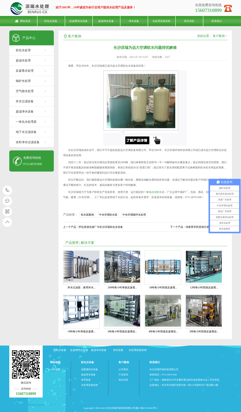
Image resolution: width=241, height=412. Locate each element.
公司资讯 (123, 369)
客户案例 (74, 36)
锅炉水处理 (23, 80)
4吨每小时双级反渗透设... (163, 331)
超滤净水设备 (106, 21)
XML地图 (55, 369)
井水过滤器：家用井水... (82, 287)
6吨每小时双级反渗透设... (122, 331)
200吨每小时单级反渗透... (122, 287)
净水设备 (134, 21)
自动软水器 (157, 192)
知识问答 (123, 379)
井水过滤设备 (25, 101)
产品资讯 (123, 374)
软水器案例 (87, 214)
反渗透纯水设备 (78, 21)
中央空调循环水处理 (134, 214)
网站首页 (25, 21)
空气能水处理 (25, 91)
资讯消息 (189, 21)
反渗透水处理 (25, 70)
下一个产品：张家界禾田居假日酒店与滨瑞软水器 (198, 227)
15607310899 (7, 190)
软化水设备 (50, 21)
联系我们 (217, 21)
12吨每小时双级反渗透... (204, 287)
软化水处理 (23, 50)
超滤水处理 (23, 60)
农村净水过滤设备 (28, 142)
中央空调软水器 (108, 214)
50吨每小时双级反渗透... (163, 287)
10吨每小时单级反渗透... (82, 331)
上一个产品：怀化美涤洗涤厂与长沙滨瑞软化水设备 (93, 227)
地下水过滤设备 (26, 131)
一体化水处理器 (26, 121)
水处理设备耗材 (161, 21)
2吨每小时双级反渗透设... (204, 331)
